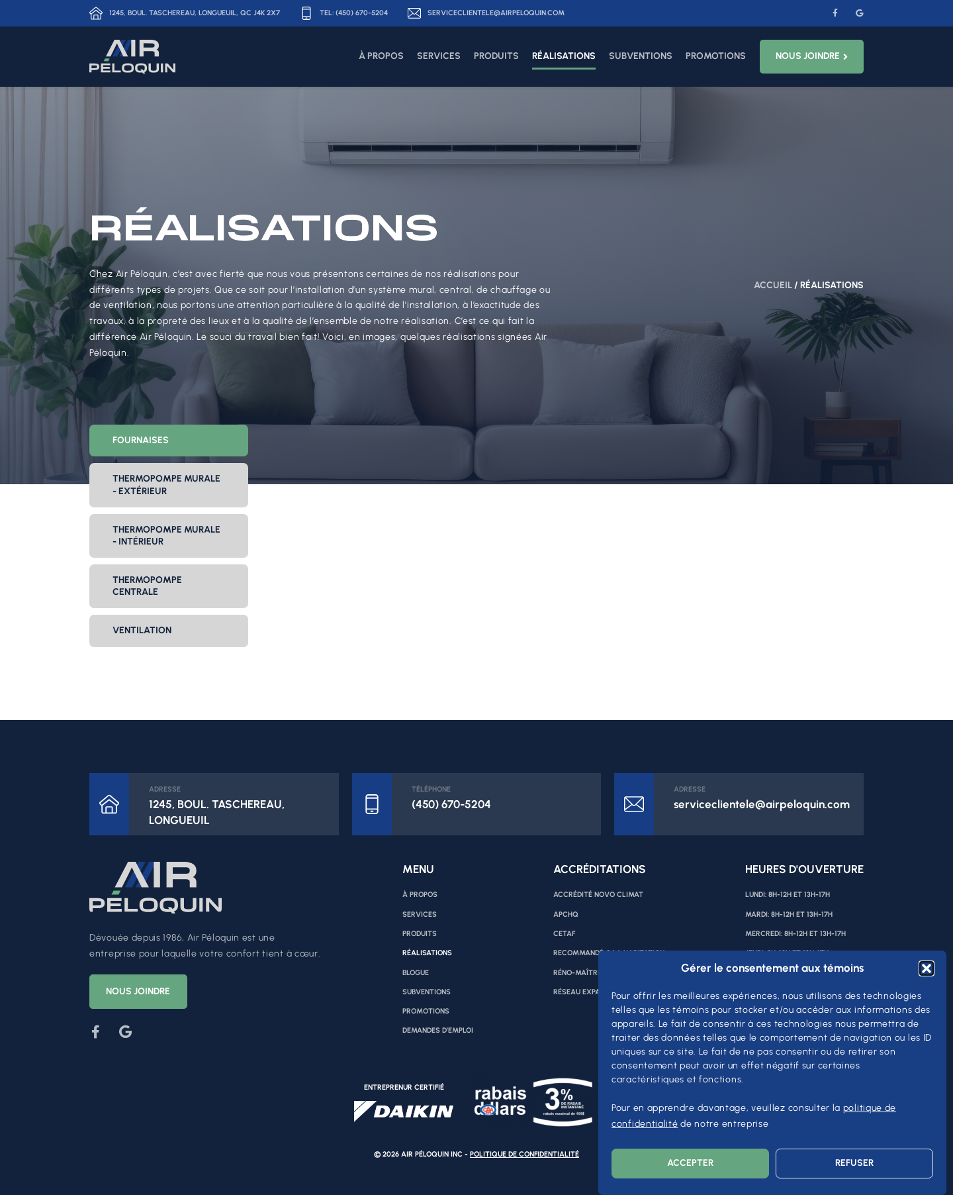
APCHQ (565, 914)
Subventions (640, 56)
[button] (926, 968)
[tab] (168, 440)
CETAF (564, 933)
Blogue (415, 972)
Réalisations (564, 56)
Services (439, 56)
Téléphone (431, 789)
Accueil (773, 285)
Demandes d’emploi (437, 1030)
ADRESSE (165, 789)
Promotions (716, 56)
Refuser (854, 1163)
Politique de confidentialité (524, 1154)
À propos (381, 56)
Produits (496, 56)
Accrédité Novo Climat (598, 894)
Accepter (690, 1163)
